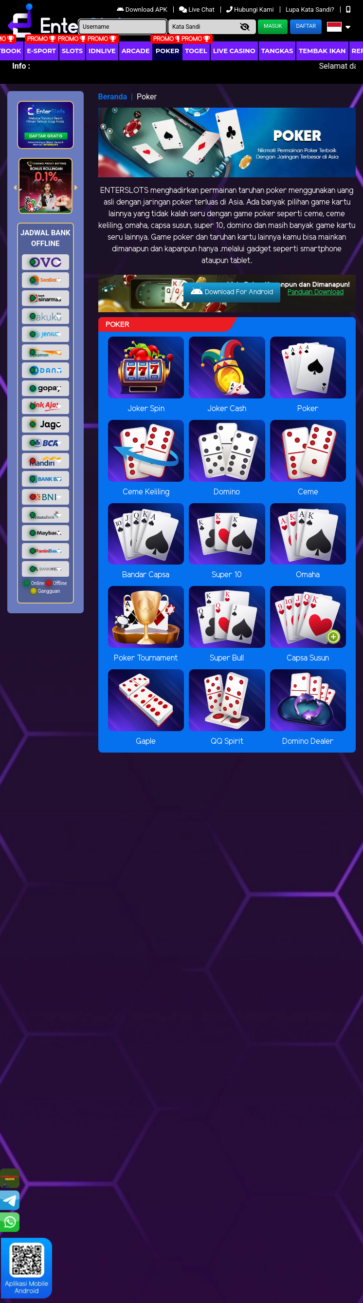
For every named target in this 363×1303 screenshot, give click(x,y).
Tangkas (277, 51)
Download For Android (232, 291)
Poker (167, 51)
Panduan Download (316, 292)
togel (196, 51)
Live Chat (197, 9)
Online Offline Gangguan (45, 587)
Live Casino (234, 51)
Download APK (143, 9)
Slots (72, 51)
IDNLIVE (102, 51)
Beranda (112, 96)
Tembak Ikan (322, 51)
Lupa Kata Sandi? (311, 9)
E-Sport (41, 51)
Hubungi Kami (250, 9)
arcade (136, 51)
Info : (21, 66)
